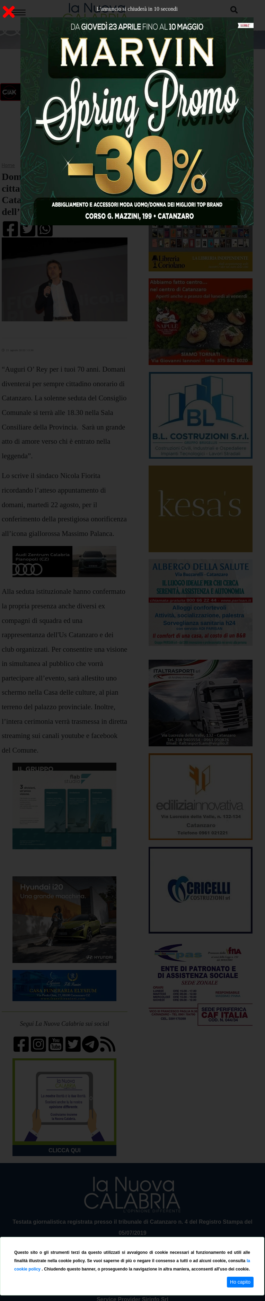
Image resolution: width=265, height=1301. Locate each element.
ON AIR (64, 92)
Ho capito (240, 1282)
